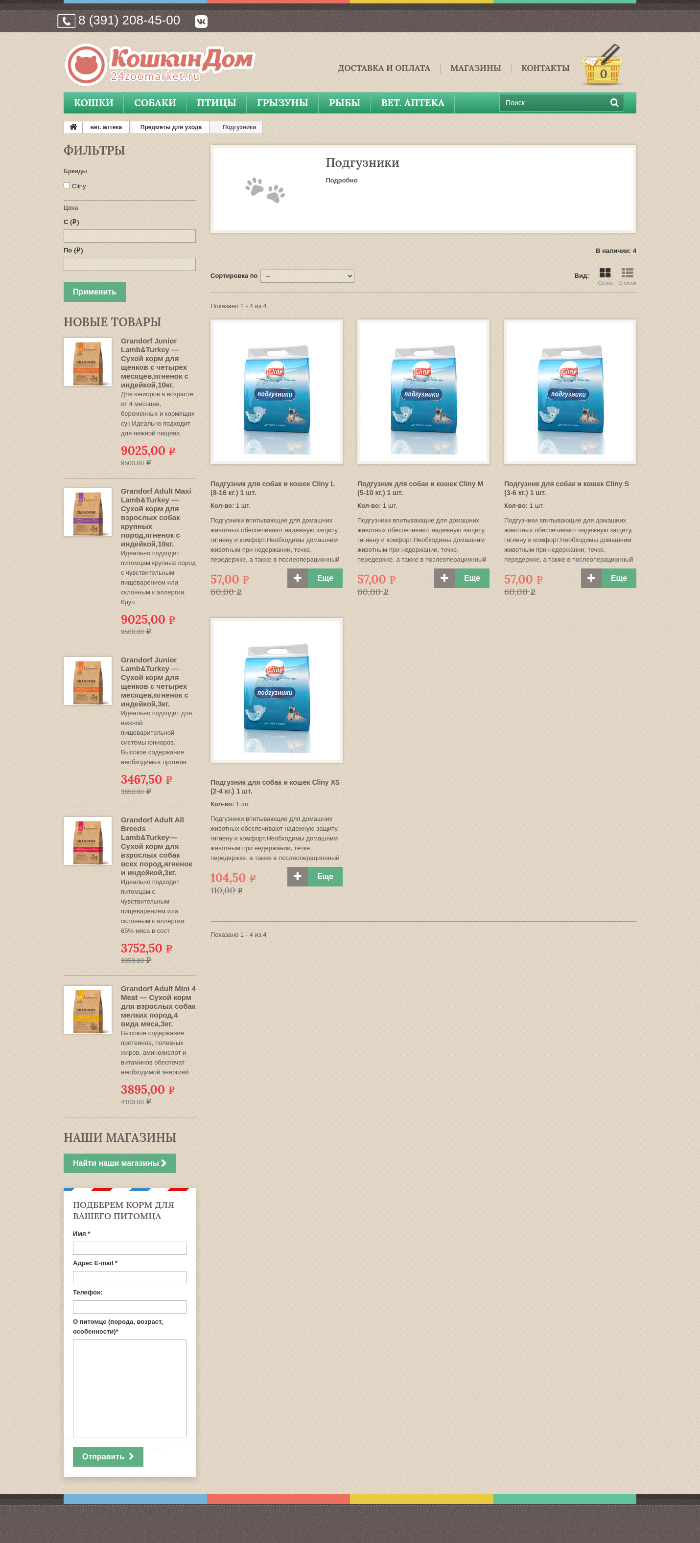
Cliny (79, 186)
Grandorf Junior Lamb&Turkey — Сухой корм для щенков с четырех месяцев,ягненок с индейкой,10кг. (154, 363)
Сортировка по (233, 275)
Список (627, 277)
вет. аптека (412, 102)
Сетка (605, 277)
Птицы (216, 102)
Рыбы (344, 102)
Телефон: (88, 1292)
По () (73, 250)
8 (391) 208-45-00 (129, 20)
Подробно (342, 180)
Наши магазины (120, 1137)
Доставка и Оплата (384, 68)
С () (71, 222)
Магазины (475, 68)
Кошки (94, 102)
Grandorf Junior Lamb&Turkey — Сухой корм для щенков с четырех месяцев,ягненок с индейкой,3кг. (154, 682)
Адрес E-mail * (95, 1263)
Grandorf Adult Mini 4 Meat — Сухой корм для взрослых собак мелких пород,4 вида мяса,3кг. (158, 1006)
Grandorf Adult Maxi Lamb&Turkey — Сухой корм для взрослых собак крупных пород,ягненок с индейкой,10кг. (156, 517)
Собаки (155, 102)
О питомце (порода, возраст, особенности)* (118, 1326)
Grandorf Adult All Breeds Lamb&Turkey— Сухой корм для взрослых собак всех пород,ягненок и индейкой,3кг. (156, 846)
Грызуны (282, 102)
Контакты (545, 68)
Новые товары (112, 322)
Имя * (81, 1233)
